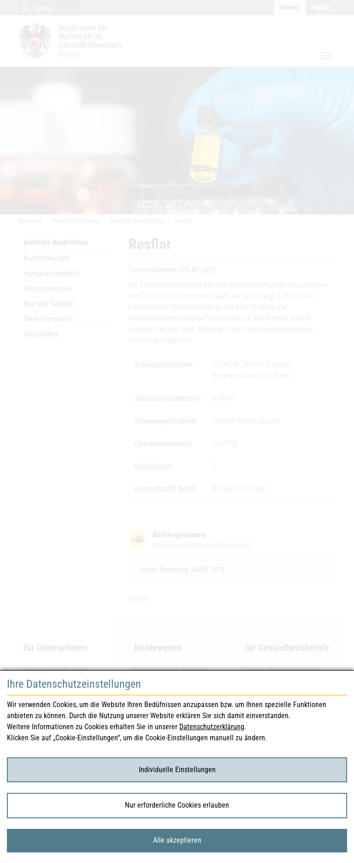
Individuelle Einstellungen (177, 769)
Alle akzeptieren (177, 840)
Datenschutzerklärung (211, 726)
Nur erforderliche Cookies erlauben (177, 805)
